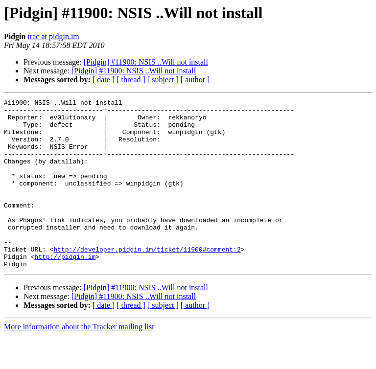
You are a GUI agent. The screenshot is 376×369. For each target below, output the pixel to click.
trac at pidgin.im (53, 36)
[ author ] (195, 79)
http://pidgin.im (64, 288)
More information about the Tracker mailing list (79, 360)
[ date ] (104, 79)
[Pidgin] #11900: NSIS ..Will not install (146, 62)
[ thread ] (131, 79)
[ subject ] (163, 79)
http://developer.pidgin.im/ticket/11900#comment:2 (146, 280)
